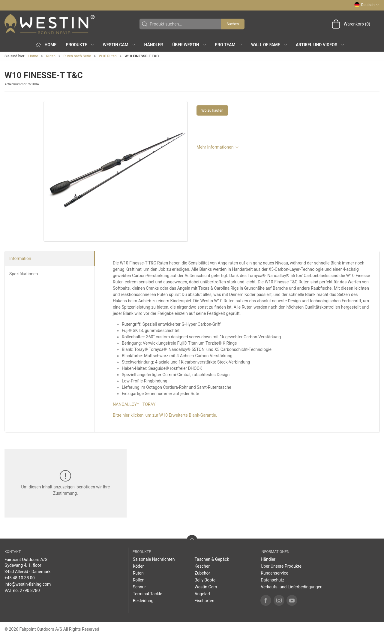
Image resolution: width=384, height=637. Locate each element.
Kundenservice (274, 573)
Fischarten (204, 600)
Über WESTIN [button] (189, 44)
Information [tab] (20, 258)
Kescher (201, 566)
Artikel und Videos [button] (320, 44)
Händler (153, 44)
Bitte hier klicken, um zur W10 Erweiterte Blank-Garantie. (165, 415)
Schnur (139, 586)
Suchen (233, 24)
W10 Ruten (108, 56)
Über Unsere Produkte (281, 566)
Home (33, 56)
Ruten (51, 56)
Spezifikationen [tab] (23, 273)
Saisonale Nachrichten (154, 559)
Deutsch (367, 5)
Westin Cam (205, 586)
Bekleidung (143, 600)
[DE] (49, 24)
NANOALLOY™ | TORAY (134, 404)
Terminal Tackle (147, 593)
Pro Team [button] (229, 44)
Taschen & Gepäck (211, 559)
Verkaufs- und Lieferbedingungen (291, 586)
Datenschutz (272, 580)
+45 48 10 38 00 (19, 577)
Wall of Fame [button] (269, 44)
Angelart (202, 593)
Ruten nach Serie (77, 56)
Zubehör (202, 573)
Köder (138, 566)
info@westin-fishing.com (27, 584)
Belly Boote (204, 580)
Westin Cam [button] (119, 44)
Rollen (139, 580)
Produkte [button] (80, 44)
